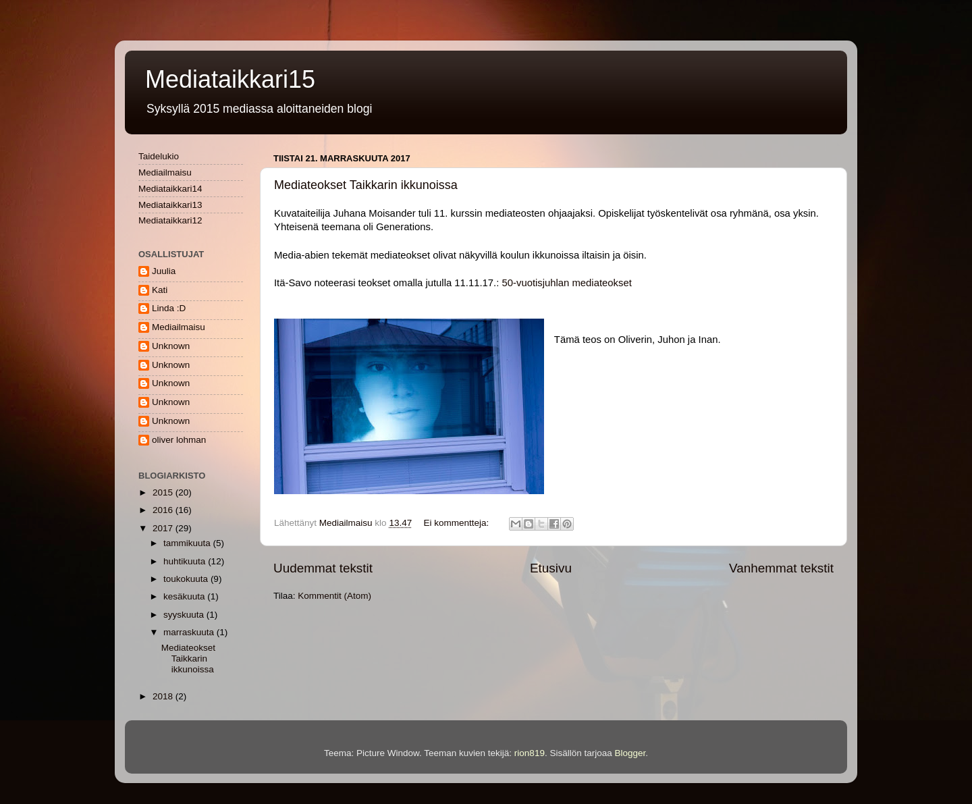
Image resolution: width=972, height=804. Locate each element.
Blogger (629, 753)
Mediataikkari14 (170, 189)
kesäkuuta (185, 596)
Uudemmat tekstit (323, 568)
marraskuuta (190, 632)
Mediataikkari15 (230, 79)
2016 (164, 510)
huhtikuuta (185, 561)
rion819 (529, 753)
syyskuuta (185, 615)
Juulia (164, 271)
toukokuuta (187, 579)
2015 (164, 492)
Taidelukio (158, 156)
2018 (164, 696)
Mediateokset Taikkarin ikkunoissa (366, 185)
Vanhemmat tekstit (781, 568)
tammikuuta (188, 543)
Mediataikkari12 (170, 220)
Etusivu (551, 568)
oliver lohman (179, 440)
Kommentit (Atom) (334, 596)
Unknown (171, 346)
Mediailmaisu (165, 172)
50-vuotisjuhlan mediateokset (567, 282)
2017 (164, 528)
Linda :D (169, 308)
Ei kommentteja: (457, 523)
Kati (159, 290)
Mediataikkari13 (170, 205)
